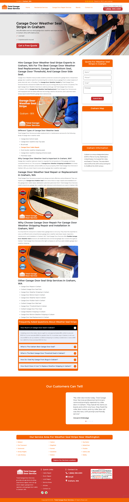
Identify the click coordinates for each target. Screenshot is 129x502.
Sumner (52, 448)
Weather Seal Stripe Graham (39, 13)
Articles (44, 485)
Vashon (52, 442)
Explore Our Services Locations (64, 460)
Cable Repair (46, 473)
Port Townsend (22, 445)
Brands (78, 7)
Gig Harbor (86, 442)
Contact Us (89, 7)
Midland (20, 442)
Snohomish (21, 448)
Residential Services (41, 7)
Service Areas (46, 482)
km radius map (97, 127)
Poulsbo (85, 448)
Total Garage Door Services (64, 500)
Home (28, 7)
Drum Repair (46, 476)
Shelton (52, 455)
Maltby (85, 455)
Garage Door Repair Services (61, 7)
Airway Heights (22, 451)
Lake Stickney (22, 455)
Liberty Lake (86, 451)
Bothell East (86, 445)
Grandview (53, 451)
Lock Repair (46, 479)
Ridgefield (53, 445)
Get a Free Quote (27, 45)
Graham (25, 13)
